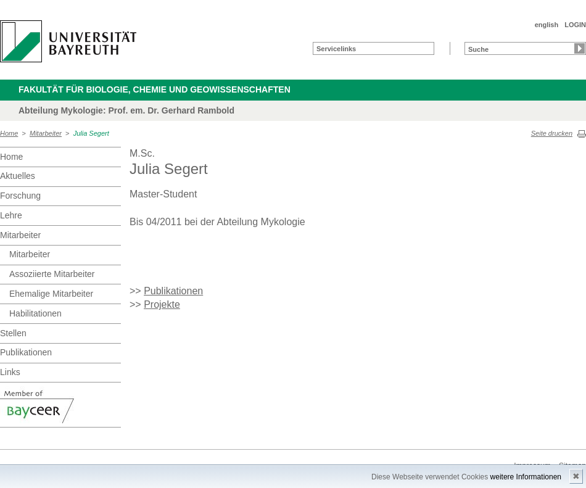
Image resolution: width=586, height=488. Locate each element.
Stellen (13, 333)
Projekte (162, 304)
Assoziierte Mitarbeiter (52, 274)
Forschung (20, 196)
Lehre (11, 215)
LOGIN (575, 24)
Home (9, 133)
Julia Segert (91, 133)
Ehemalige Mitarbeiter (51, 294)
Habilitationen (35, 313)
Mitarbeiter (46, 133)
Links (10, 372)
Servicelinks (336, 48)
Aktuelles (17, 176)
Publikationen (26, 352)
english (547, 24)
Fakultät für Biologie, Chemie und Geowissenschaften (155, 89)
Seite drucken (551, 133)
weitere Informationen (525, 477)
